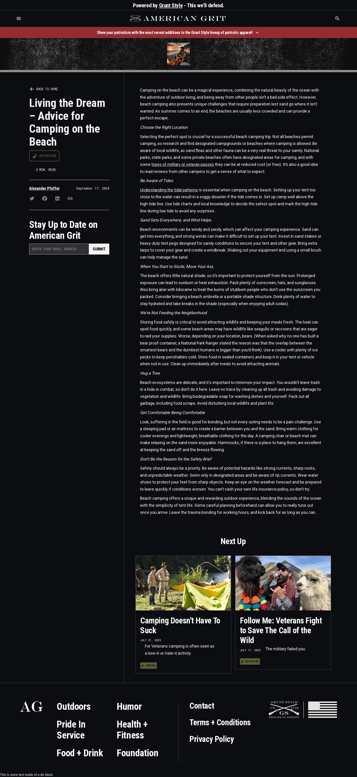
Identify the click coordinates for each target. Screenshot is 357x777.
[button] (19, 18)
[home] (178, 18)
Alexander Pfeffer (44, 188)
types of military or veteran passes (182, 164)
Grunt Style (171, 5)
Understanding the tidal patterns (169, 190)
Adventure (47, 156)
